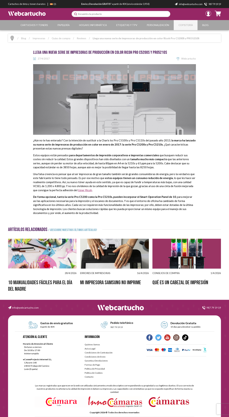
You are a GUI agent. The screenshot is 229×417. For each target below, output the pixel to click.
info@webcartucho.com (25, 307)
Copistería (186, 25)
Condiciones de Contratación (99, 352)
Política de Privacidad (95, 368)
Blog (205, 25)
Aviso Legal (90, 348)
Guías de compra (61, 38)
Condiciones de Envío (95, 356)
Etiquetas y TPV (126, 25)
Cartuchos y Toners (34, 25)
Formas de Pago (92, 364)
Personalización (158, 25)
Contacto (89, 376)
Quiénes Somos (92, 344)
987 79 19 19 (116, 327)
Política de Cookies (94, 372)
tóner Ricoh (85, 190)
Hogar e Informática (93, 25)
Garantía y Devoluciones (96, 360)
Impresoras (39, 38)
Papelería (63, 25)
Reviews (81, 38)
